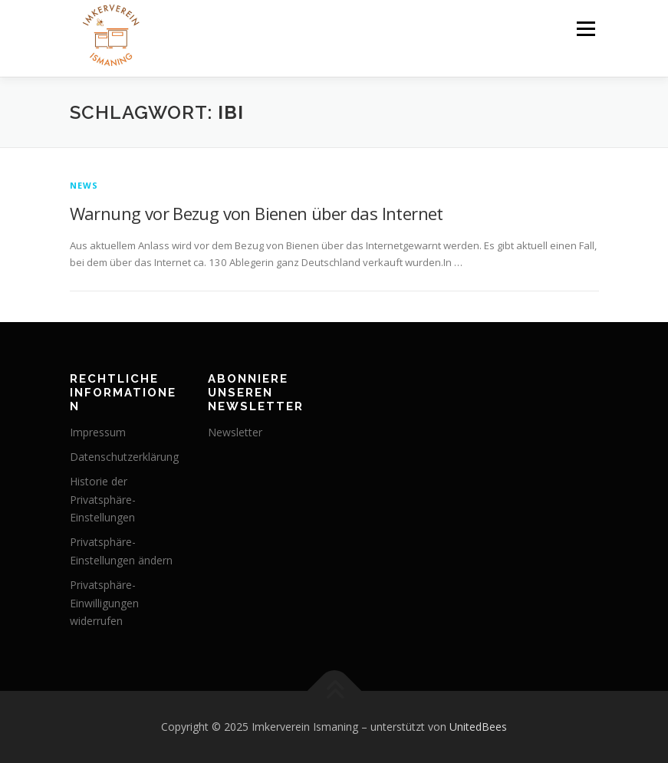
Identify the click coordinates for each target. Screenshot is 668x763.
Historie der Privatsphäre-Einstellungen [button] (103, 499)
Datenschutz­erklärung (124, 456)
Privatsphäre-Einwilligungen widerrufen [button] (104, 603)
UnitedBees (478, 726)
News (84, 185)
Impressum (98, 432)
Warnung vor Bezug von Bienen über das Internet (256, 213)
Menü (585, 28)
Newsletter (235, 432)
